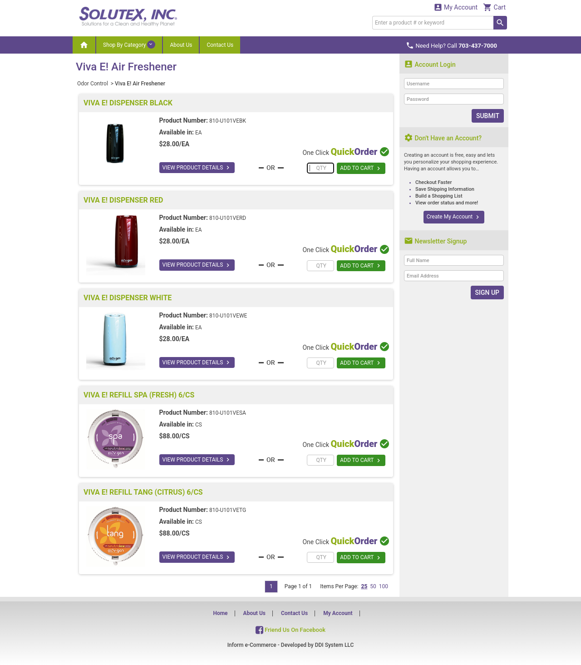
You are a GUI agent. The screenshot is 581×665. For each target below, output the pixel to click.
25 (364, 586)
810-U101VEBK (227, 121)
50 (373, 586)
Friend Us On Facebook (290, 629)
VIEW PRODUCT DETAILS (197, 167)
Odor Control (93, 83)
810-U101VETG (227, 510)
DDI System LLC (334, 645)
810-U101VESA (227, 413)
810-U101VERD (227, 218)
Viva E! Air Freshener (140, 83)
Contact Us (220, 45)
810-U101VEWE (228, 316)
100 (383, 586)
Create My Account (454, 217)
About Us (181, 45)
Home (220, 613)
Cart (494, 7)
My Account (455, 7)
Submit (487, 115)
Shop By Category (129, 44)
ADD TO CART (361, 168)
